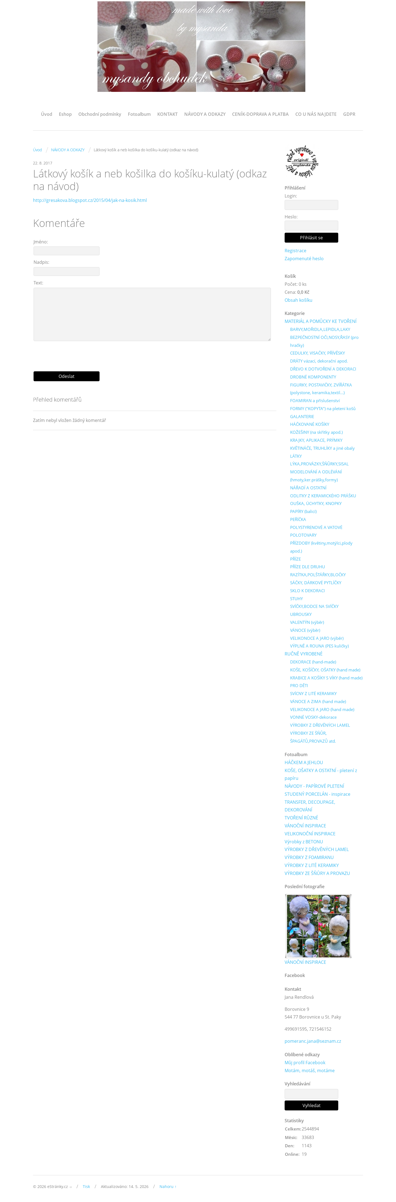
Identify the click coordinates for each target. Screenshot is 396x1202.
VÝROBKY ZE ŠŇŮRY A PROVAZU (317, 874)
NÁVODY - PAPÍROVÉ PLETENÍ (314, 786)
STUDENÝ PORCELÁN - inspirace (317, 794)
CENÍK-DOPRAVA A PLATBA (260, 114)
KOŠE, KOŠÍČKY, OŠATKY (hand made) (325, 670)
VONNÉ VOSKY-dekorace (313, 717)
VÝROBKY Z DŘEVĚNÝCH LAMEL (320, 725)
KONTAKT (167, 114)
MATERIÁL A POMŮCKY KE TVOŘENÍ (320, 322)
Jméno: (41, 242)
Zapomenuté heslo (304, 259)
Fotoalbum (139, 114)
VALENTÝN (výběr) (307, 622)
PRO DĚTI (299, 685)
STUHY (296, 599)
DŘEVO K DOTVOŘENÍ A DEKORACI (323, 369)
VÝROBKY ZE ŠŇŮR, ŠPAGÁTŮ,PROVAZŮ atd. (313, 737)
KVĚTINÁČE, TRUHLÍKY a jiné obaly (322, 448)
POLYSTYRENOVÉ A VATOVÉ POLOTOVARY (316, 531)
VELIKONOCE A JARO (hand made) (322, 709)
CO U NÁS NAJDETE (316, 114)
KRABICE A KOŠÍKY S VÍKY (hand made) (326, 678)
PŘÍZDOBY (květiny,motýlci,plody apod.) (321, 547)
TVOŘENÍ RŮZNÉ (301, 818)
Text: (38, 283)
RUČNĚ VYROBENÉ (304, 654)
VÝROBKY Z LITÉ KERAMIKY (312, 866)
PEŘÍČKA (298, 519)
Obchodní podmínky (99, 114)
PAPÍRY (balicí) (303, 511)
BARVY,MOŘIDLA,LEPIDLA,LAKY (320, 329)
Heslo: (291, 217)
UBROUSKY (301, 614)
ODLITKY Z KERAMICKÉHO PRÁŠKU (323, 495)
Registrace (295, 251)
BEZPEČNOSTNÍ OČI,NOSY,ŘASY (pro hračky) (324, 341)
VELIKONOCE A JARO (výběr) (316, 638)
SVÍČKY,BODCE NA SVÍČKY (314, 606)
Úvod (46, 114)
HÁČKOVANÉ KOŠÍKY (309, 424)
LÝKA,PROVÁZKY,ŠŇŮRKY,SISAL (319, 464)
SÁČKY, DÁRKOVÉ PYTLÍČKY (315, 583)
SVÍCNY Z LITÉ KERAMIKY (313, 693)
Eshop (65, 114)
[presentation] (155, 354)
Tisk (86, 1187)
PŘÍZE (295, 559)
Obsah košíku (298, 300)
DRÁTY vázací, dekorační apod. (319, 361)
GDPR (349, 114)
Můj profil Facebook (305, 1063)
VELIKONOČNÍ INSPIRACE (310, 834)
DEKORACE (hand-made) (313, 662)
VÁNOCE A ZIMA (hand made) (318, 701)
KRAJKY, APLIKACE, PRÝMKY (316, 440)
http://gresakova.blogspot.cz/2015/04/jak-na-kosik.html (90, 200)
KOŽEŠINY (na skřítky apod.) (316, 432)
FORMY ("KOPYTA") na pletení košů (323, 408)
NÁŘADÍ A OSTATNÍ (308, 487)
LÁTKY (296, 456)
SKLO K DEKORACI (307, 591)
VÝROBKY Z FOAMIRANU (309, 858)
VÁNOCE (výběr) (305, 630)
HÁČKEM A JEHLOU (304, 763)
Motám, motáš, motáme (310, 1071)
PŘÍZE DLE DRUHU (307, 567)
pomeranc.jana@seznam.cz (313, 1041)
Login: (291, 196)
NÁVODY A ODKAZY (205, 114)
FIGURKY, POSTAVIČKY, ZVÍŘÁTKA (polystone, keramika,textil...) (321, 389)
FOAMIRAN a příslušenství (315, 401)
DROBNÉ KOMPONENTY (313, 377)
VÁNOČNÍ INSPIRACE (305, 826)
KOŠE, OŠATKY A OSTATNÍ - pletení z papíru (321, 775)
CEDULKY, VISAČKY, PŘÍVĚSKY (317, 353)
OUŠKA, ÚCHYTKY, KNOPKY (316, 503)
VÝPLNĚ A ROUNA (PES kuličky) (319, 646)
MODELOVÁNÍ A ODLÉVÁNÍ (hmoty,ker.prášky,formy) (316, 476)
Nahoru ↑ (168, 1187)
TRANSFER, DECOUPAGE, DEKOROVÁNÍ (310, 806)
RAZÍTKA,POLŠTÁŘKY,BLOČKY (318, 575)
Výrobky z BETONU (304, 842)
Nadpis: (41, 262)
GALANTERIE (302, 416)
